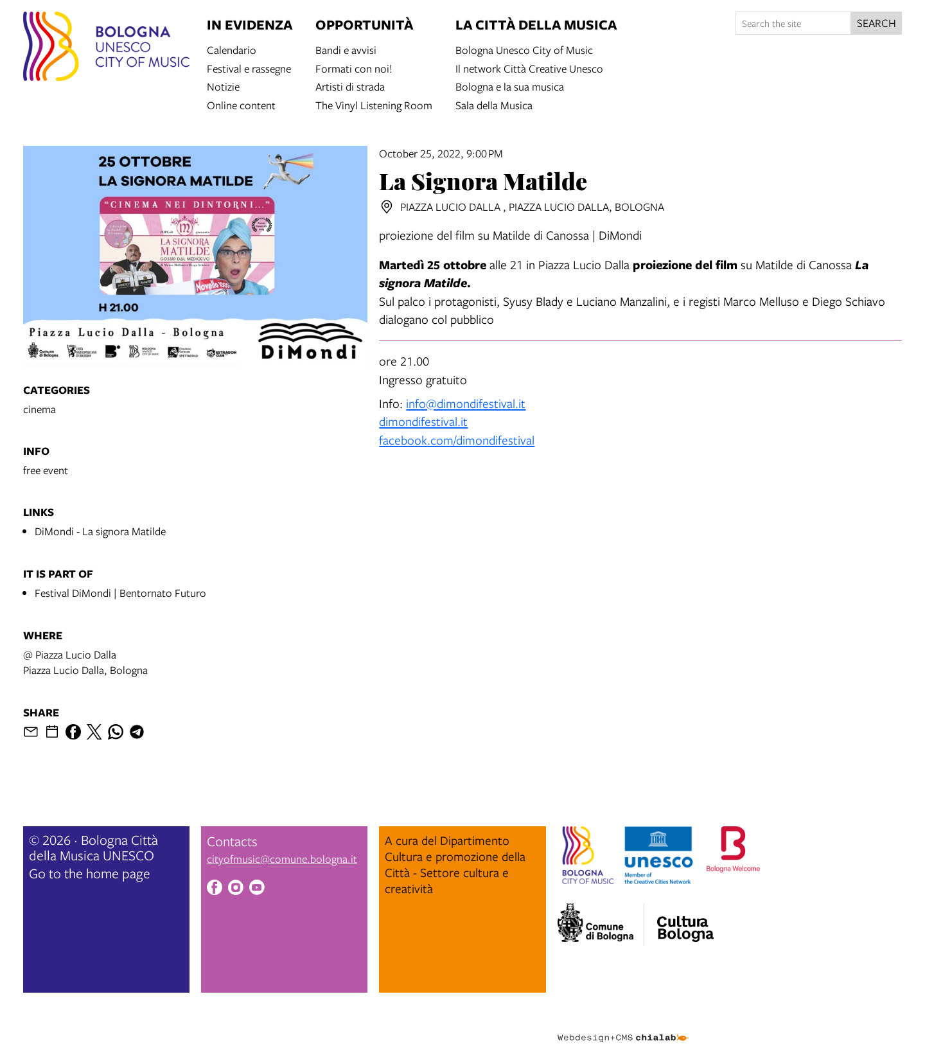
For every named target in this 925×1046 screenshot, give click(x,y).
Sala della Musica (494, 104)
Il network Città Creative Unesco (529, 68)
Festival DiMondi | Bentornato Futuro (120, 592)
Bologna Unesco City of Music (524, 49)
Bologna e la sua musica (509, 86)
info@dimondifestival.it (465, 403)
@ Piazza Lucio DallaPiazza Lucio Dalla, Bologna (85, 662)
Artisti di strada (350, 86)
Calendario (231, 49)
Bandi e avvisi (345, 49)
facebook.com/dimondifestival (456, 440)
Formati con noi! (353, 68)
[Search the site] (793, 23)
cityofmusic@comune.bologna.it (282, 858)
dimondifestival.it (423, 421)
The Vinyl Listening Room (373, 104)
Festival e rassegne (249, 68)
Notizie (223, 86)
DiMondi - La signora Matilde (100, 531)
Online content (241, 104)
